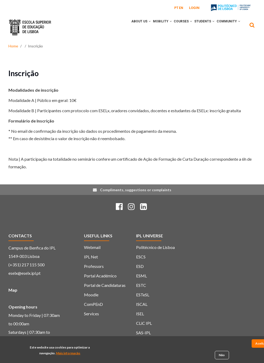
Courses (175, 27)
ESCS (141, 256)
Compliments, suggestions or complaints (135, 190)
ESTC (141, 285)
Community (227, 27)
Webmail (92, 247)
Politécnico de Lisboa (155, 247)
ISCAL (141, 304)
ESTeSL (142, 294)
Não (222, 356)
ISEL (140, 313)
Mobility (151, 27)
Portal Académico (100, 275)
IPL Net (91, 256)
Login (194, 8)
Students (200, 27)
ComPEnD (93, 304)
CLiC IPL (144, 323)
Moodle (91, 294)
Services (91, 313)
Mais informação (68, 354)
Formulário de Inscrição (31, 120)
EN (181, 8)
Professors (94, 266)
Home (13, 46)
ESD (140, 266)
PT (176, 8)
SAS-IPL (143, 332)
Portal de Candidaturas (105, 285)
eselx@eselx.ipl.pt (24, 273)
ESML (141, 275)
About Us (126, 27)
